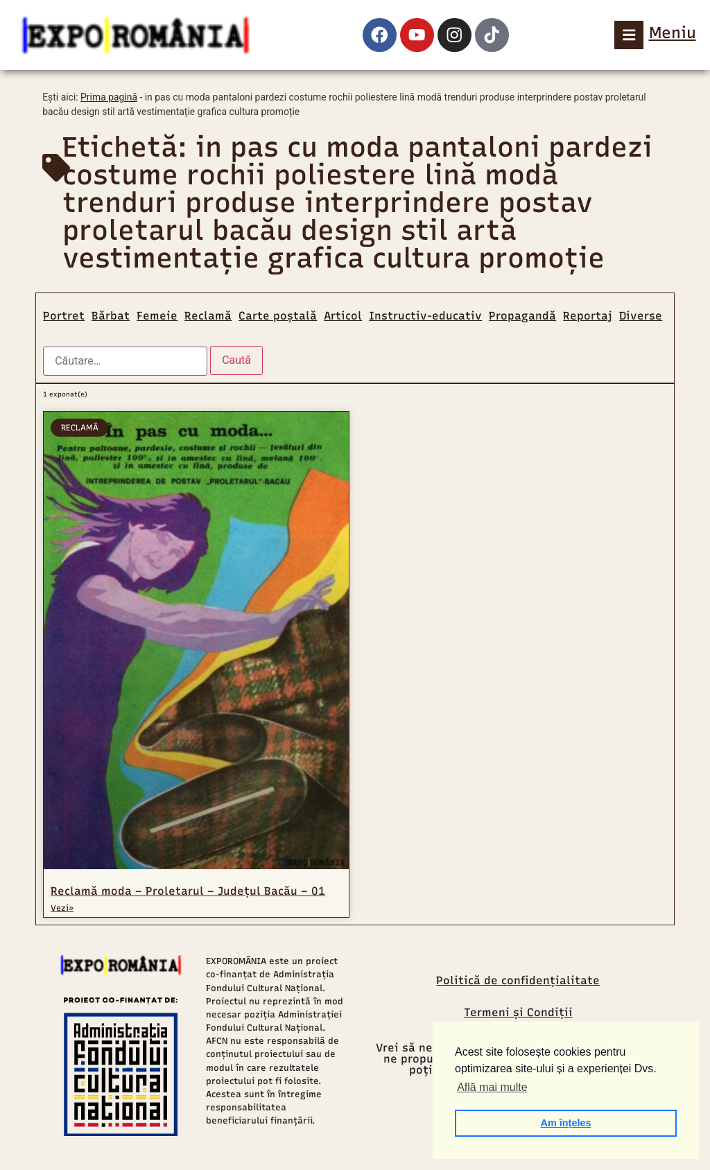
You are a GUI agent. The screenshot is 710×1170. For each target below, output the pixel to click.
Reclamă (208, 315)
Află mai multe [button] (492, 1087)
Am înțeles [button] (566, 1122)
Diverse (640, 315)
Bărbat (111, 315)
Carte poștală (278, 315)
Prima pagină (108, 97)
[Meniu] (628, 34)
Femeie (157, 315)
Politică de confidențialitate (518, 980)
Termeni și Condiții (518, 1012)
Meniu (672, 32)
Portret (64, 315)
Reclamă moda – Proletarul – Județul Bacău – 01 (188, 891)
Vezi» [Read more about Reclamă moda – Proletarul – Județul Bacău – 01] (62, 908)
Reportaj (587, 315)
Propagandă (522, 315)
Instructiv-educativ (425, 315)
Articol (343, 315)
